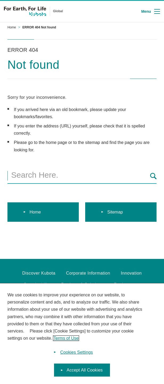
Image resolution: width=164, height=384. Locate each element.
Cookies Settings (76, 353)
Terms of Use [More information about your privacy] (66, 339)
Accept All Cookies (84, 371)
